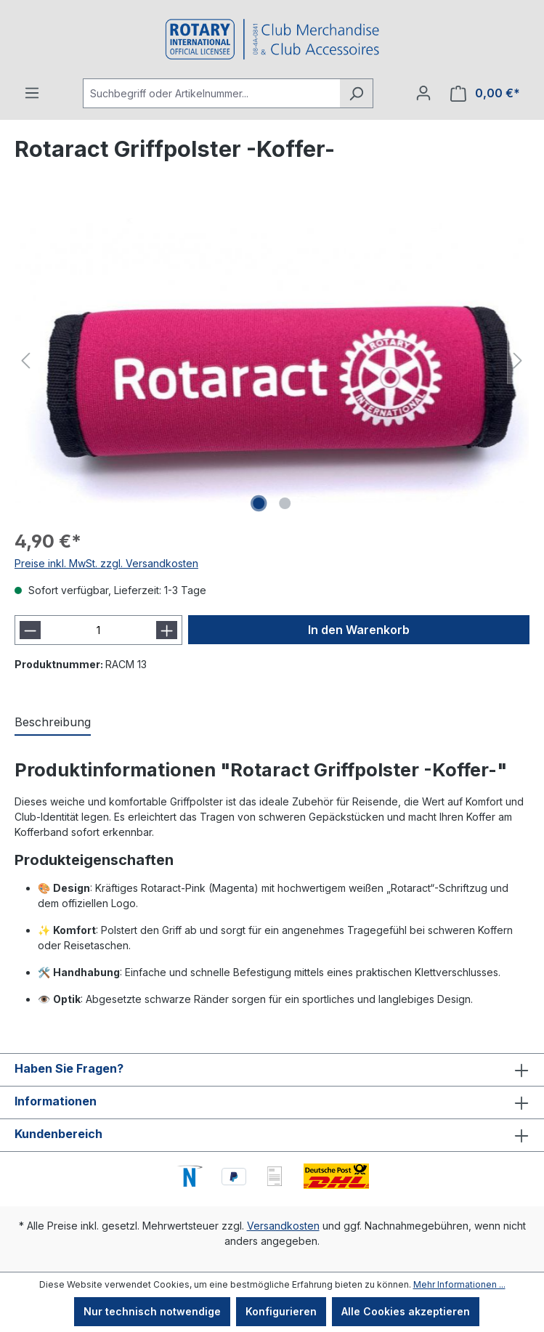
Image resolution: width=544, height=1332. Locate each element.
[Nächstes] (518, 360)
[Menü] (32, 92)
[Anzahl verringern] (30, 630)
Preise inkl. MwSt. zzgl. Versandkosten (106, 563)
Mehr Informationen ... (459, 1284)
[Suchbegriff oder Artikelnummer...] (211, 93)
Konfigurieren (281, 1311)
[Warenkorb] (485, 93)
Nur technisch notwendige (152, 1311)
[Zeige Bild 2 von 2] (285, 503)
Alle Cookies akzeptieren (405, 1311)
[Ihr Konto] (423, 92)
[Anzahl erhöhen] (166, 630)
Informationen (56, 1101)
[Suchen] (356, 93)
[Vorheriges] (25, 360)
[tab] (53, 723)
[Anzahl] (98, 630)
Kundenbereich (58, 1133)
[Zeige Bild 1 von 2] (258, 503)
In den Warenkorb (359, 629)
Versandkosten (283, 1225)
